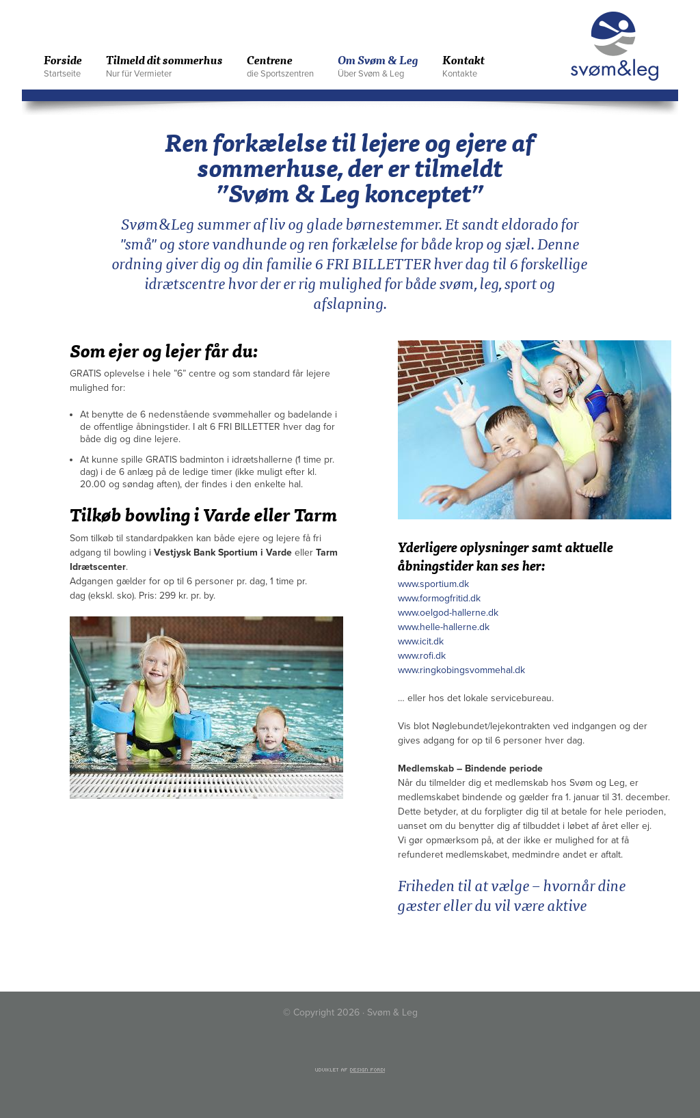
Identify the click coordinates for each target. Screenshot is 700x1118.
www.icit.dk (421, 641)
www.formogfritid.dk (439, 598)
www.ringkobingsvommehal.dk (461, 670)
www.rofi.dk (422, 656)
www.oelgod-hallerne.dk (448, 612)
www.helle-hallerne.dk (443, 627)
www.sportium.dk (433, 584)
